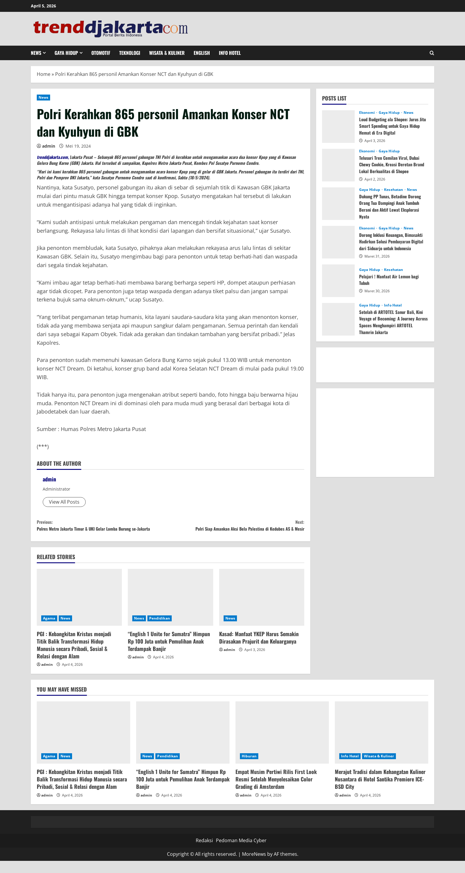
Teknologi (129, 52)
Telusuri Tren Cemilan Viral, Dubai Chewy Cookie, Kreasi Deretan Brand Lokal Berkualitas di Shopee (392, 164)
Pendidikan (159, 630)
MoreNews (254, 866)
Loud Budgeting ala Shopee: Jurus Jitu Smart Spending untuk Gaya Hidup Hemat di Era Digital (391, 126)
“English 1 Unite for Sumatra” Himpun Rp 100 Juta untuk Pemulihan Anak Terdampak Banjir (169, 653)
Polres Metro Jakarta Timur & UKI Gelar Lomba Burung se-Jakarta (104, 531)
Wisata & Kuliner (167, 52)
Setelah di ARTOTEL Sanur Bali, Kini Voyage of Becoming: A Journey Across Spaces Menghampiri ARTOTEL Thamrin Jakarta (392, 321)
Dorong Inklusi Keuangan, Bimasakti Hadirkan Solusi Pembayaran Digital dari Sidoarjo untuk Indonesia (390, 244)
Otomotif (100, 52)
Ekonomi (367, 112)
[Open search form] (432, 53)
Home (43, 74)
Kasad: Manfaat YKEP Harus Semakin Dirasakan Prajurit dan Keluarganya (259, 649)
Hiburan (249, 768)
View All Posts (64, 502)
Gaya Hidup (66, 52)
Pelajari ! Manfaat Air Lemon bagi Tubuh (390, 279)
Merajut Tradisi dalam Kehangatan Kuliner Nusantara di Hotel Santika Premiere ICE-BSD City (380, 791)
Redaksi (204, 852)
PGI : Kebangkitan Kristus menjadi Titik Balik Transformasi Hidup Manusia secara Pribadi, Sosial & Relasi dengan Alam (74, 657)
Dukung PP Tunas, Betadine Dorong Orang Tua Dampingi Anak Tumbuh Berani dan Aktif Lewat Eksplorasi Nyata (393, 206)
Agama (49, 630)
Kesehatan (394, 189)
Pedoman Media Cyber (241, 852)
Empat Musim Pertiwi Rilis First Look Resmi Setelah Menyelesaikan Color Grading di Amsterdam (276, 791)
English (202, 52)
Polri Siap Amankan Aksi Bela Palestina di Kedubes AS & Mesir (237, 531)
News (36, 52)
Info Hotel (230, 52)
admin (48, 146)
